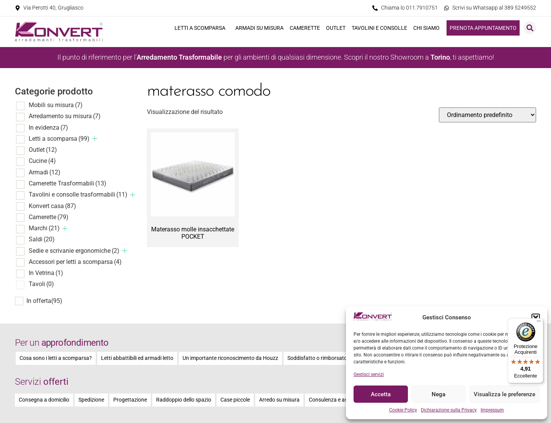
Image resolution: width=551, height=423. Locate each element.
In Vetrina (46, 273)
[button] (536, 318)
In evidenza (48, 127)
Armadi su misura (259, 28)
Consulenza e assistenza (338, 400)
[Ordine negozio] (487, 114)
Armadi (44, 172)
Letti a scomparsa (201, 28)
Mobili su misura (56, 105)
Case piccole (235, 400)
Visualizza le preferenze (504, 394)
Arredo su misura (279, 400)
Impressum (492, 410)
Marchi (44, 228)
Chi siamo (428, 28)
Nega (438, 394)
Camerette (305, 28)
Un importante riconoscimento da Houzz (230, 358)
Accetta (381, 394)
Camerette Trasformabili (67, 183)
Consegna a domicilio (44, 400)
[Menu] (538, 322)
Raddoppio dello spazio (183, 400)
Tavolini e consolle (379, 28)
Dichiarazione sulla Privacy (449, 410)
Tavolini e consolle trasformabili (78, 194)
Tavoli (41, 284)
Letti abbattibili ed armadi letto (137, 358)
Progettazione (130, 400)
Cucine (42, 160)
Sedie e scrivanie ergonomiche (74, 250)
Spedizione (91, 400)
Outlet (336, 28)
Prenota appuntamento (483, 28)
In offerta (44, 301)
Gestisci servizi (369, 374)
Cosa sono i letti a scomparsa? (56, 358)
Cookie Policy (403, 410)
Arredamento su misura (65, 116)
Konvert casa (52, 206)
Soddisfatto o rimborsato (317, 358)
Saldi (42, 239)
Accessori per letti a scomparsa (75, 261)
